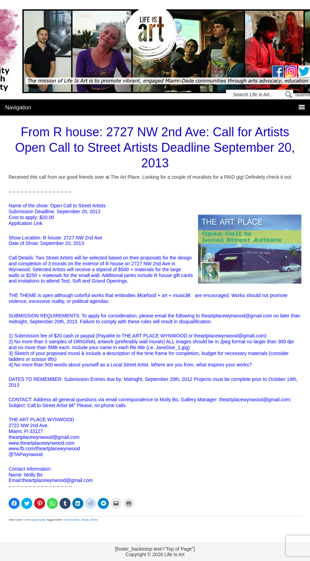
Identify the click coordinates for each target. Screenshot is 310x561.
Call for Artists (72, 519)
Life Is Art (155, 35)
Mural (85, 519)
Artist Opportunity (35, 519)
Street (93, 519)
